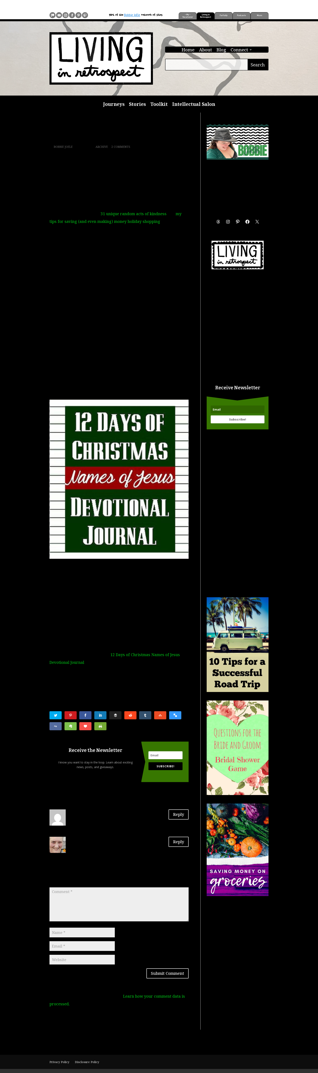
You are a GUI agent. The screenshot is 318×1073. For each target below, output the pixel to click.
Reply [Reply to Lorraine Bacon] (178, 841)
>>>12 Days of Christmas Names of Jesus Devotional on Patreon (115, 388)
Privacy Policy (59, 1062)
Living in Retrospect (205, 15)
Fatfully (224, 15)
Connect (239, 50)
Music (259, 15)
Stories (137, 105)
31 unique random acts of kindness (134, 213)
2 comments (120, 147)
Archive (102, 147)
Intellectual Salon (193, 105)
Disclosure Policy (87, 1062)
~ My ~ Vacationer (188, 15)
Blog (221, 50)
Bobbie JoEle (132, 15)
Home (188, 50)
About (205, 50)
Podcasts (241, 15)
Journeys (114, 105)
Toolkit (159, 105)
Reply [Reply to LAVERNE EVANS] (178, 814)
